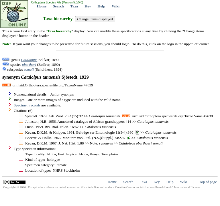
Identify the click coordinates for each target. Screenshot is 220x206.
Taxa (74, 6)
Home (41, 6)
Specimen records (27, 105)
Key (88, 6)
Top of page (208, 182)
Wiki (115, 6)
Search (58, 6)
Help (101, 6)
